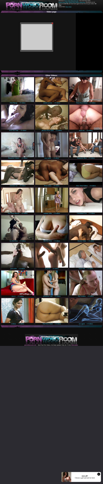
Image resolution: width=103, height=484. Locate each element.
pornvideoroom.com (30, 345)
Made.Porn (82, 2)
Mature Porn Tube (63, 2)
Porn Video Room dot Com (71, 0)
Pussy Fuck (68, 6)
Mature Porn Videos (74, 2)
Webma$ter (74, 345)
